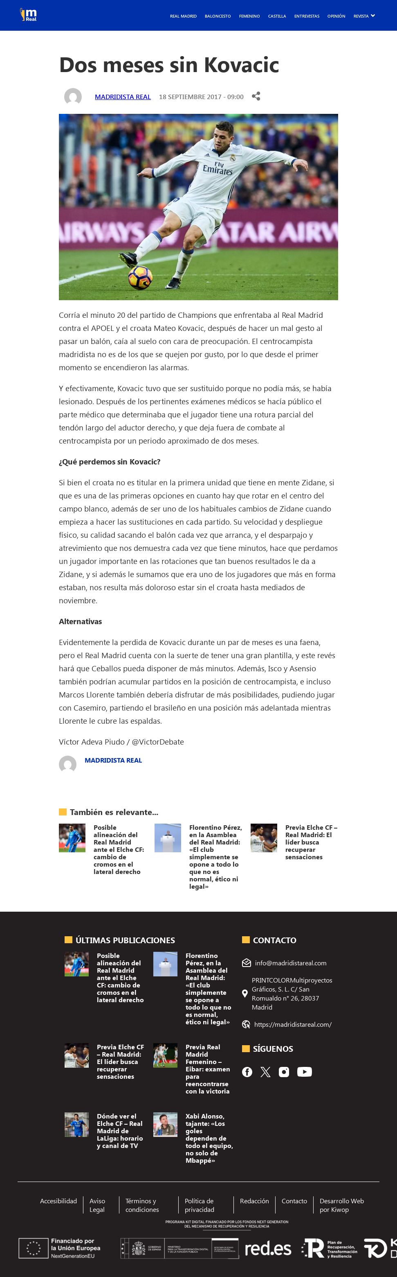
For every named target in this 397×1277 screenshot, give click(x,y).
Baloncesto (218, 16)
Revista (361, 16)
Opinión (336, 16)
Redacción (254, 1200)
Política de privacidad (199, 1205)
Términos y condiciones (142, 1205)
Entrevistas (306, 16)
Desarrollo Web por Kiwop (342, 1205)
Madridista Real (123, 96)
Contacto (294, 1200)
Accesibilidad (58, 1200)
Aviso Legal (97, 1205)
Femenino (249, 16)
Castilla (277, 16)
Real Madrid (183, 16)
